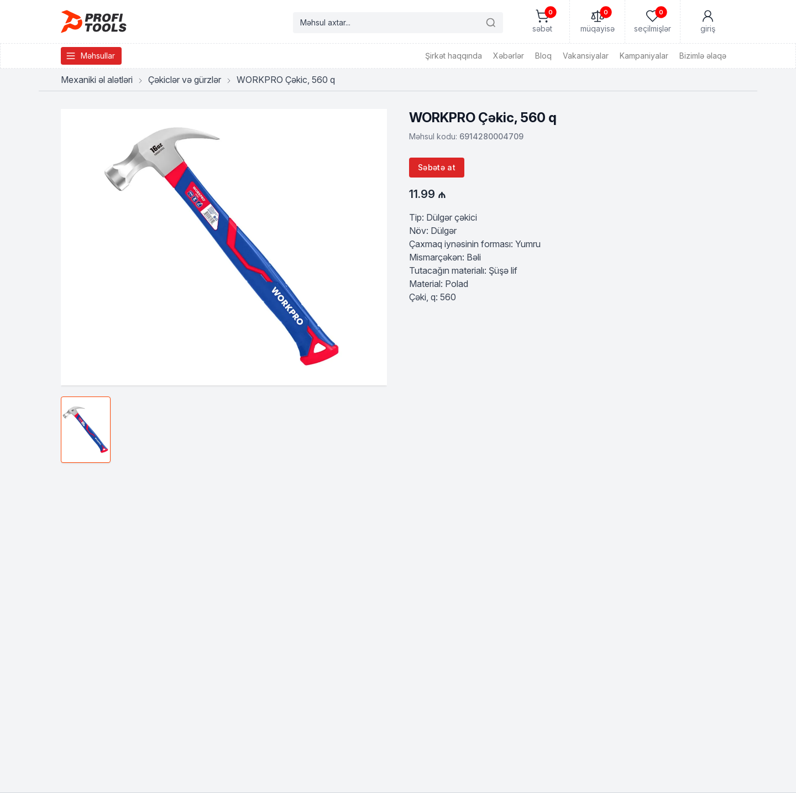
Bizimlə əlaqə (702, 55)
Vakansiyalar (586, 55)
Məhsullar (90, 55)
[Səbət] (541, 21)
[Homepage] (94, 21)
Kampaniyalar (644, 55)
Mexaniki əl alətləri (97, 79)
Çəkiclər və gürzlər (184, 79)
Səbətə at (436, 167)
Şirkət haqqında (453, 55)
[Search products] (398, 22)
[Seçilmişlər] (652, 21)
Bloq (543, 55)
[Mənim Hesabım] (707, 21)
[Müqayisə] (597, 21)
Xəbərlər (508, 55)
